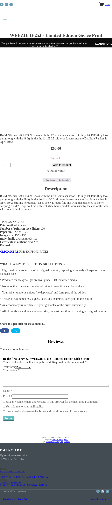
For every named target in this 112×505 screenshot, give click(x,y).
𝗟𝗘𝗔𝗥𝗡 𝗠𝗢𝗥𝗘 (103, 44)
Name (7, 390)
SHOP (3, 477)
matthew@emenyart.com (14, 491)
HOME (3, 471)
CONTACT (5, 482)
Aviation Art (50, 442)
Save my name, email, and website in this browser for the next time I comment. (52, 401)
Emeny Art (59, 442)
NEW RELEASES (14, 477)
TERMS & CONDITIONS (10, 483)
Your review (11, 370)
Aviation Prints (57, 440)
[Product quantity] (5, 165)
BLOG (22, 471)
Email (7, 396)
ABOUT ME (13, 471)
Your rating (9, 366)
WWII (66, 440)
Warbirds (67, 442)
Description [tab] (50, 180)
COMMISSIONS (31, 477)
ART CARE (45, 477)
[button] (56, 170)
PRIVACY (19, 485)
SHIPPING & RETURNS (36, 485)
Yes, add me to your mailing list (23, 406)
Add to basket (62, 165)
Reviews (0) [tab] (64, 180)
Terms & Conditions (99, 499)
